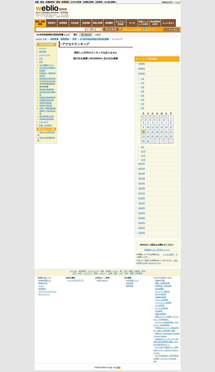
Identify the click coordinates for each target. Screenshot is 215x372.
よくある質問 (168, 254)
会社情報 (129, 283)
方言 (126, 273)
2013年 (141, 173)
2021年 (141, 213)
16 (143, 131)
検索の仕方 (43, 283)
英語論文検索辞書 (46, 89)
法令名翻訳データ (46, 65)
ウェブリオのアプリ (76, 280)
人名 (121, 273)
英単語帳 (86, 23)
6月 (142, 100)
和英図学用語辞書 (46, 100)
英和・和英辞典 (62, 2)
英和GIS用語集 (45, 103)
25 (152, 136)
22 (170, 131)
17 (148, 131)
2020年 (141, 208)
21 (166, 131)
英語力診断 (97, 23)
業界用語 (42, 52)
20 (161, 131)
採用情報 (129, 286)
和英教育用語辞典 (46, 119)
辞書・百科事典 (45, 125)
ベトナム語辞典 (161, 308)
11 (152, 127)
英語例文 (52, 23)
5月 (142, 95)
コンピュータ (44, 55)
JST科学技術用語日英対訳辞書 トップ (53, 34)
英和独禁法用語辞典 (47, 79)
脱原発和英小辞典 (46, 116)
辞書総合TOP (167, 2)
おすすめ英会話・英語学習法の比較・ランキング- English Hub (166, 358)
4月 (142, 91)
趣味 (96, 273)
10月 (143, 151)
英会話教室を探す (155, 22)
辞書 (37, 2)
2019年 (141, 203)
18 (152, 131)
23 (143, 136)
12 (157, 127)
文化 (74, 273)
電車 (102, 271)
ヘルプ (177, 2)
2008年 (141, 63)
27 (161, 136)
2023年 (141, 223)
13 (161, 127)
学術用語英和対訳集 (47, 81)
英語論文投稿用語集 (47, 97)
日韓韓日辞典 (88, 2)
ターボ (132, 23)
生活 (80, 273)
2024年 (141, 228)
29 (170, 136)
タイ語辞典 (159, 305)
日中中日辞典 (75, 2)
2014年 (141, 178)
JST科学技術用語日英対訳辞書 (94, 39)
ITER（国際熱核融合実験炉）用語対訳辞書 (47, 111)
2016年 (141, 188)
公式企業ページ (132, 280)
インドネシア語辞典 (163, 303)
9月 (142, 147)
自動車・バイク (112, 271)
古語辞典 (98, 2)
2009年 (141, 68)
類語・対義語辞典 (47, 2)
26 (157, 136)
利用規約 (42, 289)
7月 (142, 104)
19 (157, 131)
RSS (118, 367)
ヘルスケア (43, 122)
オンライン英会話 (120, 22)
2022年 (141, 218)
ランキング (86, 34)
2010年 (141, 73)
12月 (143, 160)
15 (170, 127)
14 (166, 127)
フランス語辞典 (161, 300)
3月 (142, 87)
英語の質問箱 (160, 314)
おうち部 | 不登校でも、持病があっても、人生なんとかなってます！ (166, 350)
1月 (142, 79)
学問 (74, 39)
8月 (142, 108)
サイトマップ (44, 294)
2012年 (141, 168)
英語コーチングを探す (143, 22)
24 (148, 136)
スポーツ (103, 273)
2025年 (141, 233)
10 (148, 127)
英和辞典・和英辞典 (59, 39)
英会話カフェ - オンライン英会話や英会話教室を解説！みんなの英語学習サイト (166, 342)
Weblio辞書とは (45, 280)
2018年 (141, 198)
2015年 (141, 183)
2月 (142, 83)
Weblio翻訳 (159, 289)
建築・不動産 (134, 271)
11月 (143, 155)
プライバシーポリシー (47, 291)
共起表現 (75, 23)
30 (143, 141)
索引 (75, 34)
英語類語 (63, 23)
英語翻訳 (109, 23)
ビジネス (42, 48)
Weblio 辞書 (41, 39)
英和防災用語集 (45, 105)
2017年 (141, 193)
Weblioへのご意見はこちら (157, 249)
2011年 (141, 163)
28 (166, 136)
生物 (110, 273)
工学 (41, 58)
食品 (115, 273)
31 (148, 141)
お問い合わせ (102, 280)
